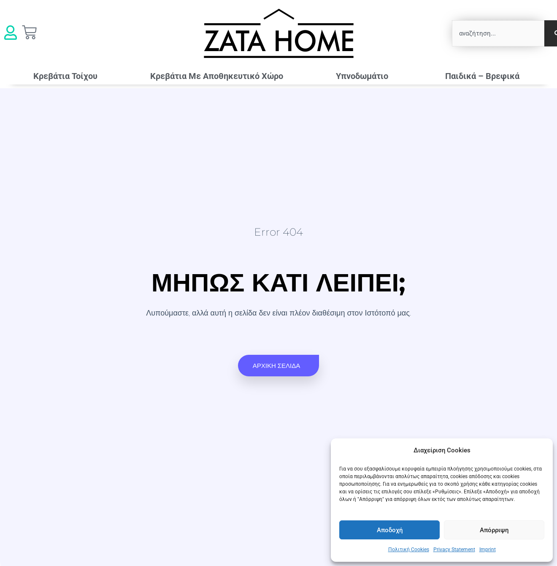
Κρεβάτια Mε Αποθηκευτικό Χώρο (216, 76)
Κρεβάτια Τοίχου (65, 76)
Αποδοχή (390, 530)
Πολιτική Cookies (408, 549)
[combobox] (498, 33)
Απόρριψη (494, 530)
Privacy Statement (454, 549)
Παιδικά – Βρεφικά (484, 76)
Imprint (487, 549)
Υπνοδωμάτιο (364, 76)
